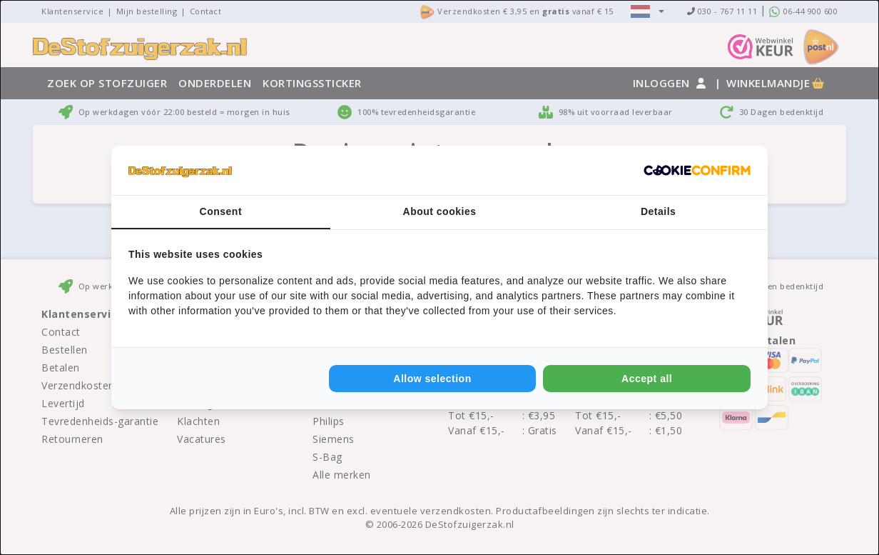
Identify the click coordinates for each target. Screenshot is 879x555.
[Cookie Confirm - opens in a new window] (697, 171)
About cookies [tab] (440, 211)
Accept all (646, 378)
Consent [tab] (221, 211)
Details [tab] (658, 211)
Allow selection (432, 378)
